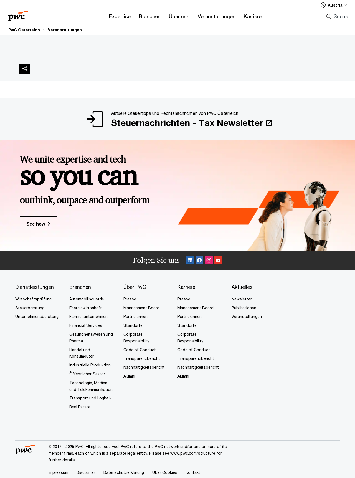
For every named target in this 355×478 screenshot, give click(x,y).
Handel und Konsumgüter (81, 353)
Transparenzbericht (141, 358)
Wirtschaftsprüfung (33, 299)
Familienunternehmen (88, 316)
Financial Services (85, 325)
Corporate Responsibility (136, 337)
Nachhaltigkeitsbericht (144, 367)
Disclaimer (86, 472)
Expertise (120, 16)
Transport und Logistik (90, 398)
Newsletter (242, 299)
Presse (129, 299)
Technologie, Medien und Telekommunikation (91, 386)
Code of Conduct (139, 349)
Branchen (150, 16)
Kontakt (193, 472)
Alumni (129, 376)
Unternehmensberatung (37, 316)
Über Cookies (164, 472)
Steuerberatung (29, 307)
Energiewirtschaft (85, 307)
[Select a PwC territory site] (334, 5)
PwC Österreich (24, 29)
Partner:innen (135, 316)
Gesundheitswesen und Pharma (91, 337)
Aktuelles (242, 287)
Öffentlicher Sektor (87, 373)
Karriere (253, 16)
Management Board (141, 307)
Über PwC (134, 287)
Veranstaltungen (216, 16)
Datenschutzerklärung (123, 472)
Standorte (133, 325)
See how (35, 223)
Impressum (58, 472)
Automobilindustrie (86, 299)
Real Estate (79, 406)
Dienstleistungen (34, 287)
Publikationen (244, 307)
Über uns (179, 16)
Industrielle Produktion (90, 365)
